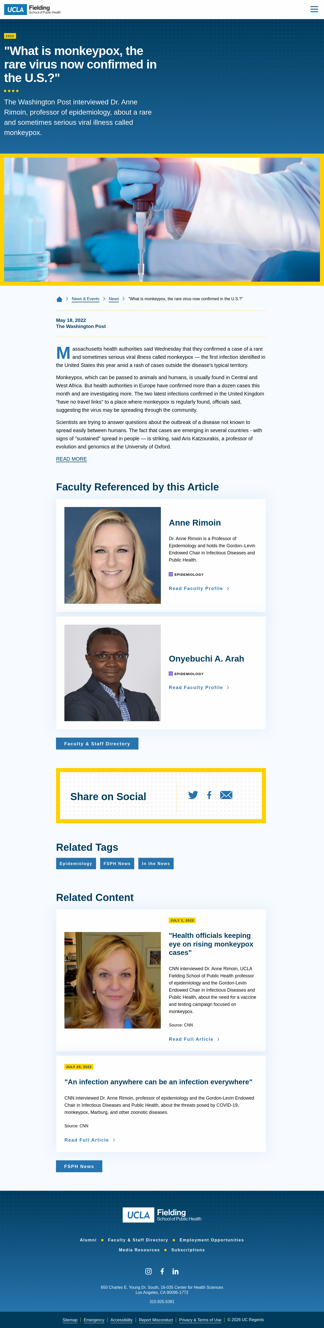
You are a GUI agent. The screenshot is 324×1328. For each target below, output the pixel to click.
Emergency (94, 1320)
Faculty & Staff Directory (138, 1240)
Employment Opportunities (212, 1240)
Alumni (88, 1240)
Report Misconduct (156, 1320)
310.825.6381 (162, 1301)
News (114, 299)
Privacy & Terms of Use (200, 1320)
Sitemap (70, 1320)
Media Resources (139, 1250)
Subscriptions (188, 1250)
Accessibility (121, 1320)
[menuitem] (197, 796)
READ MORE (71, 459)
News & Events (85, 299)
